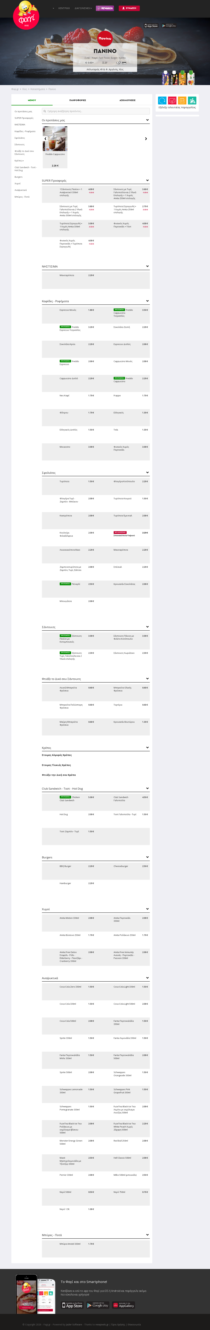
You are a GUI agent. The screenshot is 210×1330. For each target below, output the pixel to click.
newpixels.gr (102, 1324)
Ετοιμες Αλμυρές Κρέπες (57, 755)
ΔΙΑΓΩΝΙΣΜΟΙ (83, 8)
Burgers (19, 176)
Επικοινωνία (134, 1324)
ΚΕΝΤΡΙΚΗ (64, 8)
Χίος (24, 89)
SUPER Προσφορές (24, 117)
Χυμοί (18, 183)
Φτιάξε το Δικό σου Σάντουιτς (24, 152)
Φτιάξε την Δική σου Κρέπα (59, 775)
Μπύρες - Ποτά (22, 196)
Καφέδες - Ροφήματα (25, 131)
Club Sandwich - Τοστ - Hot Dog (26, 169)
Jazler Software (74, 1324)
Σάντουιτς (20, 144)
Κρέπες (19, 160)
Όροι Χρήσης (118, 1324)
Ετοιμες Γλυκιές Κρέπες (56, 765)
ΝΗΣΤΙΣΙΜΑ (20, 124)
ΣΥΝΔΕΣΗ (129, 8)
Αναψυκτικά (21, 190)
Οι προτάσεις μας (23, 111)
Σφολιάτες (20, 137)
